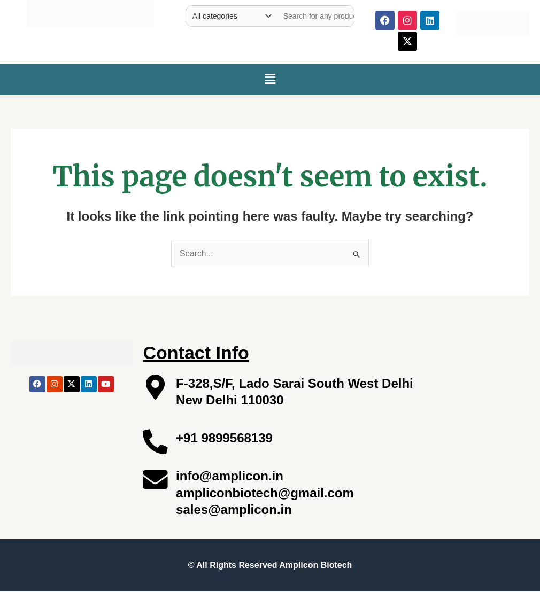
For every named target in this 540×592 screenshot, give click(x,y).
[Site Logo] (90, 10)
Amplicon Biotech (315, 565)
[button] (270, 79)
